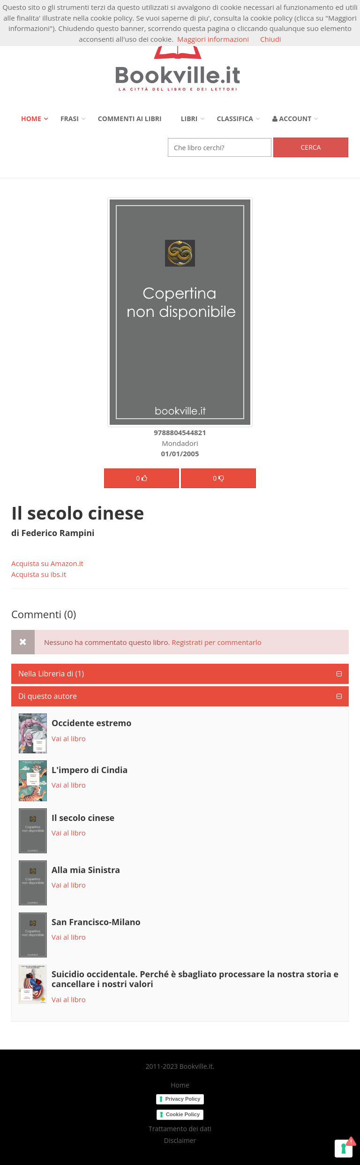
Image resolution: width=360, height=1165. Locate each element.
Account (291, 118)
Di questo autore (47, 696)
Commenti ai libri (130, 118)
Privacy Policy (183, 1099)
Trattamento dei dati (180, 1129)
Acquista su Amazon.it (47, 563)
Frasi (69, 118)
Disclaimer (180, 1140)
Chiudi (270, 39)
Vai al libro (69, 738)
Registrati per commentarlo (216, 642)
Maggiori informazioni (213, 39)
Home (31, 118)
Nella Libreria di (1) (51, 673)
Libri (189, 118)
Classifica (235, 118)
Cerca (311, 147)
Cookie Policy (183, 1114)
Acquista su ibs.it (38, 574)
